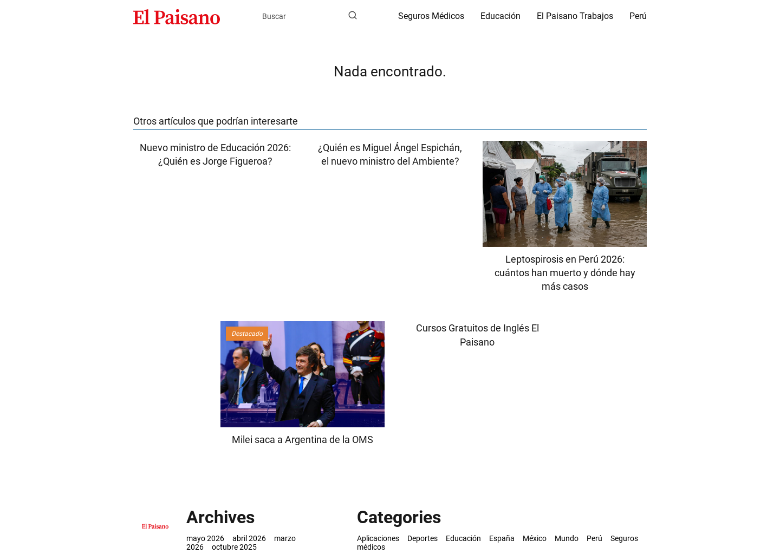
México (535, 538)
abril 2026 (249, 538)
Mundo (566, 538)
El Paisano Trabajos (575, 16)
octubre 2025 (234, 547)
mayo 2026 (205, 538)
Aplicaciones (378, 538)
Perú (638, 16)
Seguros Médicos (431, 16)
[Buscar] (352, 15)
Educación (500, 16)
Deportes (422, 538)
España (502, 538)
